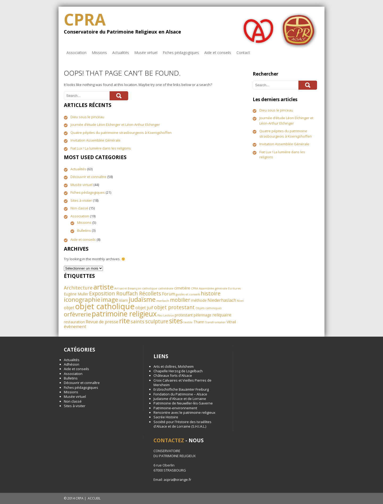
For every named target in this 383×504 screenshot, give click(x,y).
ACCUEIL (94, 498)
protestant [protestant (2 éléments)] (184, 314)
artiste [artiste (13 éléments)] (103, 287)
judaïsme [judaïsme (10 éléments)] (142, 299)
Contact (243, 52)
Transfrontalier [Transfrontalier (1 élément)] (215, 322)
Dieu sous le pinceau (87, 116)
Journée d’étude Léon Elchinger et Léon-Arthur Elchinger (115, 124)
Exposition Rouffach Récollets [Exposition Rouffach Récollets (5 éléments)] (125, 293)
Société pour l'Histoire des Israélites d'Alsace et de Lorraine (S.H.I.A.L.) (182, 424)
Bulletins (84, 230)
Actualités (120, 52)
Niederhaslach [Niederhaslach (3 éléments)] (221, 300)
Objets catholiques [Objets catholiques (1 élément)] (208, 308)
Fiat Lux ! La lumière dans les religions (100, 148)
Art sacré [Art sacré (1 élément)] (120, 288)
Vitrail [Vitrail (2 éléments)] (231, 321)
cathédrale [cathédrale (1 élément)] (165, 288)
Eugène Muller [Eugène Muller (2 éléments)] (76, 293)
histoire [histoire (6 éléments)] (210, 293)
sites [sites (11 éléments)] (176, 320)
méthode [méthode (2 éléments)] (199, 300)
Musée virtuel (145, 52)
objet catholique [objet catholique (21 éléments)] (105, 306)
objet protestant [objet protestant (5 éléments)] (174, 307)
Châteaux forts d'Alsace (172, 375)
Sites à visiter (81, 200)
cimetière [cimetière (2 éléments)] (182, 288)
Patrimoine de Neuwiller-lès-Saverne (183, 403)
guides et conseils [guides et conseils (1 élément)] (188, 294)
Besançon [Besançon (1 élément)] (134, 288)
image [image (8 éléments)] (109, 299)
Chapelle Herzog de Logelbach (178, 371)
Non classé (79, 208)
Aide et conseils (217, 52)
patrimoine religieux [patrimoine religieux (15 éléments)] (124, 314)
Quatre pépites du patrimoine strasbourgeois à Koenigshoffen (121, 132)
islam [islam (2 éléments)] (123, 300)
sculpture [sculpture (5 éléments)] (156, 321)
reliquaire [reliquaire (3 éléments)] (221, 315)
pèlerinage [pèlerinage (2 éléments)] (202, 314)
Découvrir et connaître (88, 176)
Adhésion (71, 364)
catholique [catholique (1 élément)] (149, 288)
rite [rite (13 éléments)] (124, 320)
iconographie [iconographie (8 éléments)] (82, 299)
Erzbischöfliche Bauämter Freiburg (181, 389)
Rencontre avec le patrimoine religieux (184, 412)
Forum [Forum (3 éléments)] (168, 294)
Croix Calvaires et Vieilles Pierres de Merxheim (182, 382)
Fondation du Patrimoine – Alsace (180, 394)
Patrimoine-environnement (175, 408)
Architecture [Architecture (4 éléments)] (78, 287)
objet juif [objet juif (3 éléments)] (144, 308)
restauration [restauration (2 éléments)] (74, 321)
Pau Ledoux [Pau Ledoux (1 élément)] (165, 315)
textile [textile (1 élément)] (188, 322)
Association (76, 52)
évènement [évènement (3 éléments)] (75, 326)
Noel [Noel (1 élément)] (240, 301)
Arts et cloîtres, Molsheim (173, 366)
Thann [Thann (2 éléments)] (198, 321)
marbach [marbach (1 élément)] (162, 301)
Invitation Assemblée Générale (95, 140)
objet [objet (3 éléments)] (69, 308)
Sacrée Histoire (165, 417)
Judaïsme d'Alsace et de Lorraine (179, 398)
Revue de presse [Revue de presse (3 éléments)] (102, 322)
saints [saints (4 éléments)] (137, 321)
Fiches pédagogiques (181, 52)
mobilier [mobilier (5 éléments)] (180, 299)
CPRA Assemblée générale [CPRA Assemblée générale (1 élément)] (209, 288)
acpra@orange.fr (177, 479)
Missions (99, 52)
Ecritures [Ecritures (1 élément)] (234, 288)
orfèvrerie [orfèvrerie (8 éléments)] (77, 314)
